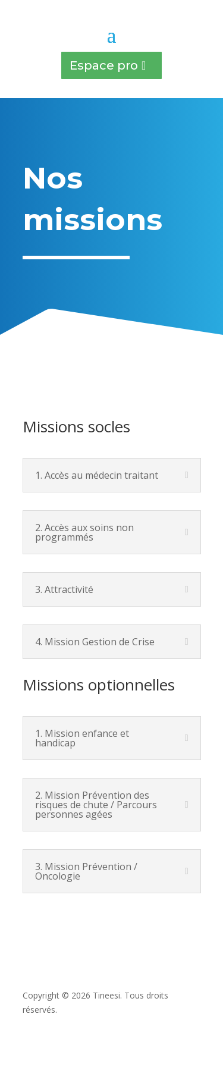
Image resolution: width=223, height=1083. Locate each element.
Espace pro (104, 65)
